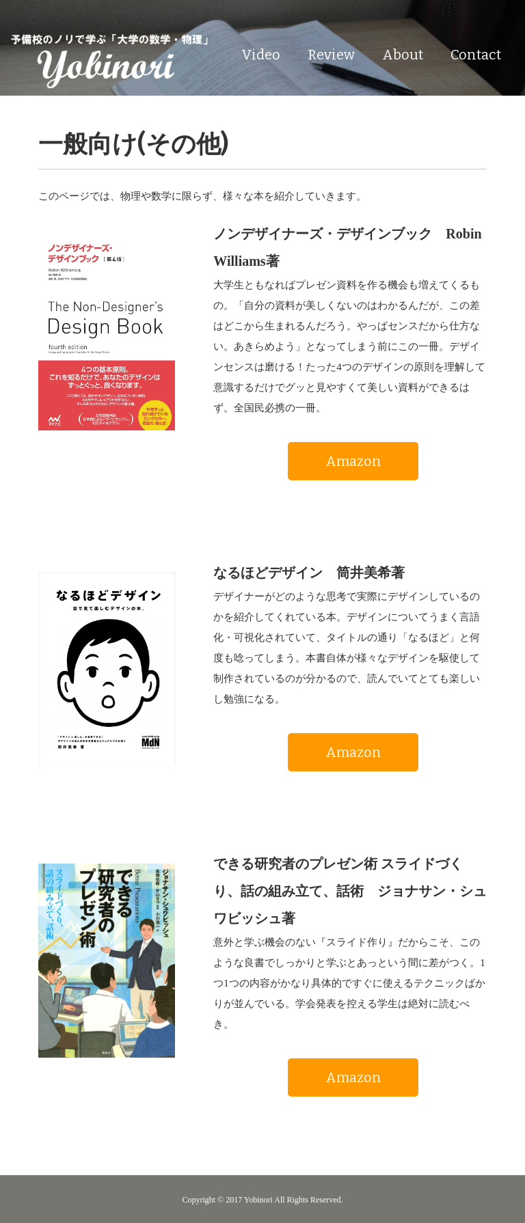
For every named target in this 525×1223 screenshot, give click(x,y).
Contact (475, 54)
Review (331, 54)
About (402, 54)
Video (260, 54)
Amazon (353, 461)
